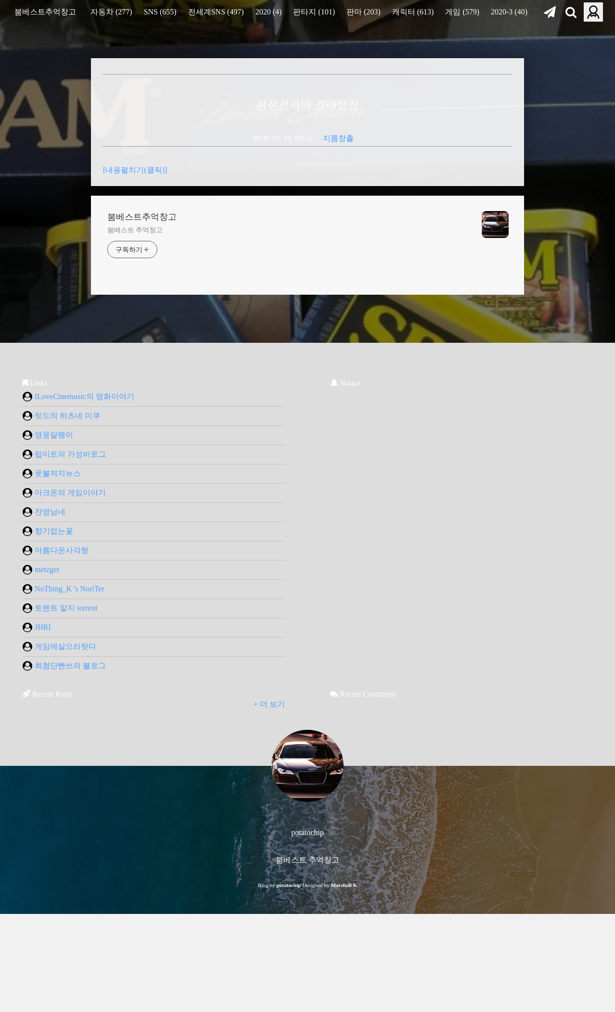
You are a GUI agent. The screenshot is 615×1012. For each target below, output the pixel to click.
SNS (160, 12)
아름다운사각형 (56, 679)
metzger (41, 698)
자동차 (111, 12)
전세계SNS (216, 12)
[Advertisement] (184, 218)
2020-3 (509, 12)
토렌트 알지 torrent (60, 736)
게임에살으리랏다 (59, 775)
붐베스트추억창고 (45, 12)
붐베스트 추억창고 (135, 358)
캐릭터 (413, 12)
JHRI (37, 756)
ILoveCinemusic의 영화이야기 (78, 525)
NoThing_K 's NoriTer (63, 717)
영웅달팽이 (48, 563)
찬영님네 (44, 640)
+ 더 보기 (269, 832)
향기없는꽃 (48, 659)
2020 (269, 12)
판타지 (314, 12)
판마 (363, 12)
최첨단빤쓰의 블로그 (64, 794)
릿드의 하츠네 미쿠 (61, 544)
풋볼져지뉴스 (52, 602)
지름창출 (338, 138)
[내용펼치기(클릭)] (135, 298)
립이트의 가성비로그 (64, 582)
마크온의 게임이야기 (64, 621)
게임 (462, 12)
